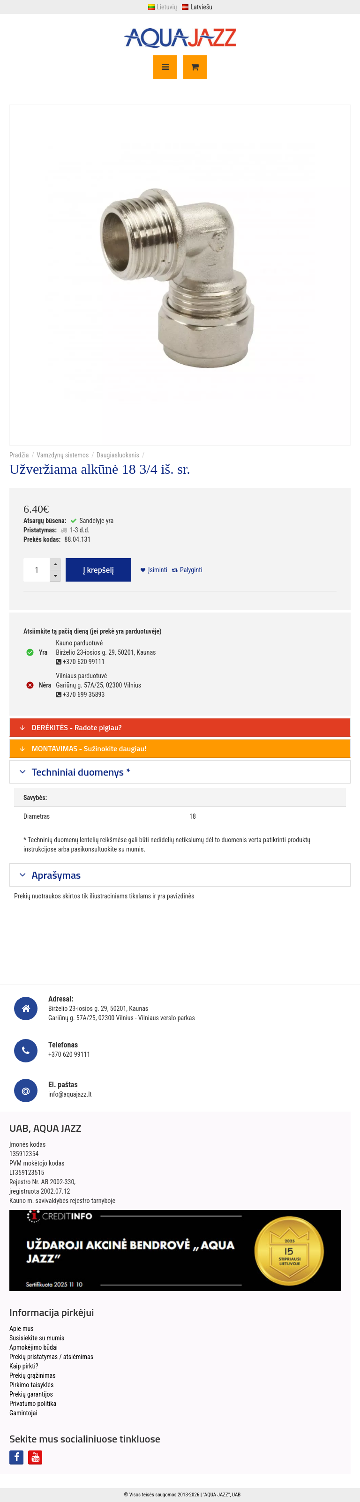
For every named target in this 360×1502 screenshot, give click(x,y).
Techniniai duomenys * (80, 772)
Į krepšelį (98, 570)
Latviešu (196, 7)
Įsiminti (157, 570)
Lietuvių (162, 7)
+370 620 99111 (69, 1054)
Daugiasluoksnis (118, 455)
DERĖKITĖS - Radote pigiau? (70, 727)
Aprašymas (55, 875)
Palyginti (191, 570)
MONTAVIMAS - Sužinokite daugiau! (83, 748)
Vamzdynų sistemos (63, 455)
